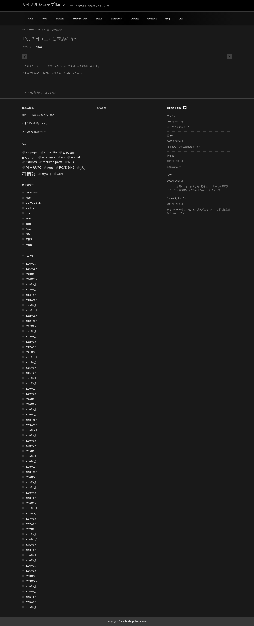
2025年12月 (32, 269)
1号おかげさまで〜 (177, 198)
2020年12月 (32, 388)
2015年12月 (32, 576)
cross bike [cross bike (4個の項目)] (50, 152)
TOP (24, 30)
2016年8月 (31, 550)
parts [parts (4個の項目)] (50, 167)
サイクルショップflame (43, 4)
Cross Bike (32, 192)
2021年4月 (31, 383)
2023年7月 (31, 305)
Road (99, 18)
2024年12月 (32, 279)
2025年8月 (31, 274)
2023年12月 (32, 300)
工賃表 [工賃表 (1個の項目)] (60, 174)
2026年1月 (31, 263)
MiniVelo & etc (80, 18)
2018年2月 (31, 498)
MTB (28, 213)
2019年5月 (31, 451)
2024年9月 (31, 284)
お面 (169, 175)
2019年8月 (31, 440)
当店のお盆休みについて (34, 132)
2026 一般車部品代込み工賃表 (38, 115)
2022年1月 (31, 347)
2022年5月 (31, 331)
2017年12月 (32, 508)
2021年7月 (31, 373)
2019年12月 (32, 420)
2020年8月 (31, 399)
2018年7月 (31, 487)
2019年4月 (31, 456)
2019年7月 (31, 446)
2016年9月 (31, 545)
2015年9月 (31, 586)
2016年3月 (31, 565)
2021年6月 (31, 378)
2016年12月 (32, 539)
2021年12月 (32, 352)
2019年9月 (31, 435)
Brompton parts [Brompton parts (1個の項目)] (32, 152)
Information (116, 18)
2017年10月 (32, 513)
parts (28, 224)
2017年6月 (31, 529)
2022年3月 (31, 341)
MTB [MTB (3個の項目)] (71, 162)
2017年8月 (31, 524)
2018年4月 (31, 493)
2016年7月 (31, 555)
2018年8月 (31, 482)
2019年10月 (32, 430)
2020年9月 (31, 394)
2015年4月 (31, 607)
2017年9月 (31, 518)
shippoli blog (174, 107)
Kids (28, 197)
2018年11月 (32, 472)
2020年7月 (31, 404)
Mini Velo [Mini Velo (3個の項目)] (76, 157)
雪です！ (171, 135)
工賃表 (29, 239)
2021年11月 (32, 357)
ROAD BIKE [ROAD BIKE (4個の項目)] (66, 167)
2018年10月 (32, 477)
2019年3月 (31, 461)
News (44, 18)
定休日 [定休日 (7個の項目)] (46, 174)
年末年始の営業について (34, 123)
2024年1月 (31, 295)
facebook (152, 18)
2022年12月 (32, 310)
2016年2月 (31, 571)
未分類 (29, 244)
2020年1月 (31, 414)
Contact (135, 18)
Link (181, 18)
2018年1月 (31, 503)
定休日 (29, 234)
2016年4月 (31, 560)
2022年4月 (31, 336)
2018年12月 (32, 466)
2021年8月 (31, 368)
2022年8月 (31, 326)
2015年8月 (31, 591)
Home (30, 18)
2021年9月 (31, 362)
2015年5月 (31, 602)
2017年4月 (31, 534)
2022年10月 (32, 321)
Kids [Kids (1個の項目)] (63, 157)
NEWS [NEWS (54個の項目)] (33, 167)
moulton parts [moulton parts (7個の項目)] (52, 162)
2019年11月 (32, 425)
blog (167, 18)
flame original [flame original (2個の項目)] (48, 157)
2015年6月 (31, 597)
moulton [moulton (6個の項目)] (31, 162)
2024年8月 (31, 289)
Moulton (60, 18)
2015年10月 (32, 581)
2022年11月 (32, 316)
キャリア (171, 116)
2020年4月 (31, 409)
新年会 (170, 155)
